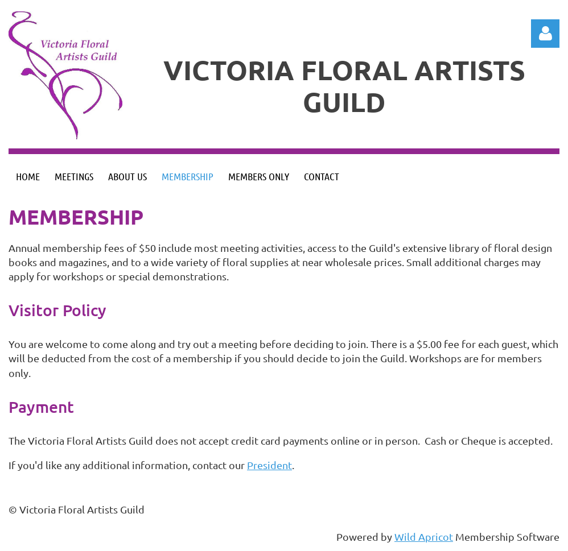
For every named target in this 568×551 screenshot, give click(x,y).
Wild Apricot (423, 536)
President (269, 465)
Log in (545, 33)
